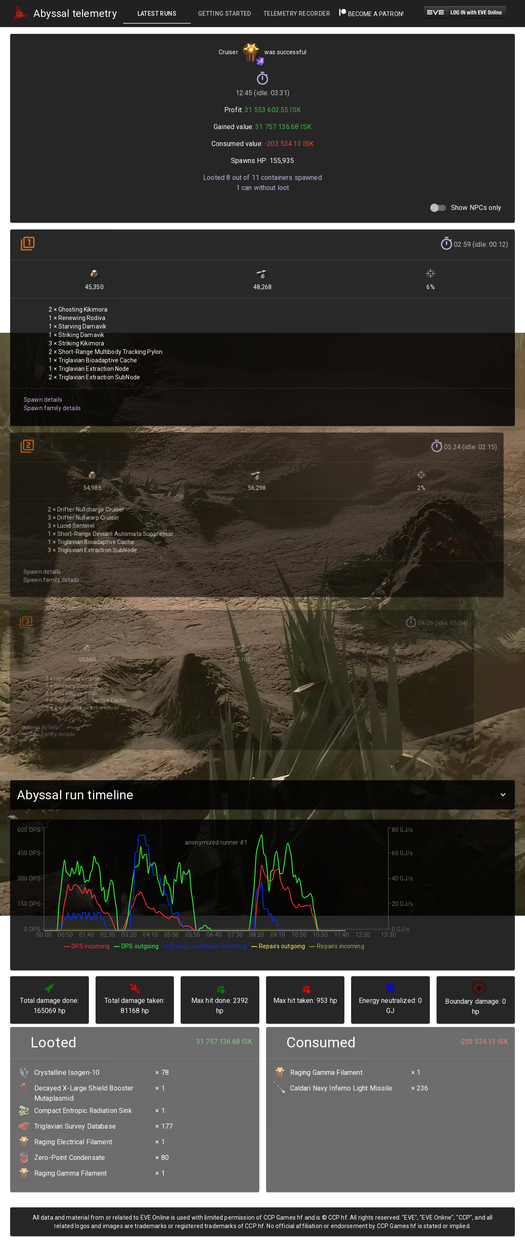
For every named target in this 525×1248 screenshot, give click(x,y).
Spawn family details (51, 401)
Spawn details (42, 393)
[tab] (157, 13)
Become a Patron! (371, 14)
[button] (262, 794)
